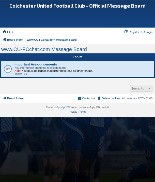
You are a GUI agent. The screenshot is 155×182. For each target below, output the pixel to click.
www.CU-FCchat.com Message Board (44, 49)
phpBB (64, 107)
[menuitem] (8, 32)
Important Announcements (35, 64)
